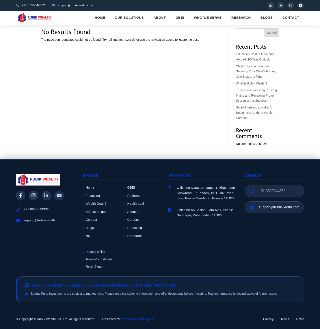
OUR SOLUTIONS (129, 17)
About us (132, 211)
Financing (91, 195)
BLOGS (266, 17)
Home (88, 187)
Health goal (134, 203)
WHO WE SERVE (208, 17)
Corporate (133, 236)
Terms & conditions (97, 259)
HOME (100, 17)
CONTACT (291, 17)
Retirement (133, 195)
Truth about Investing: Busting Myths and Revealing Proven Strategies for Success (256, 95)
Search (272, 33)
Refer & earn (93, 266)
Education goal (94, 211)
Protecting (133, 228)
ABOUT (160, 17)
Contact (89, 219)
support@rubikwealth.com (279, 207)
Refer (300, 319)
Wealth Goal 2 (94, 203)
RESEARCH (241, 17)
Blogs (88, 228)
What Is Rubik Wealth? (251, 83)
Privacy (268, 319)
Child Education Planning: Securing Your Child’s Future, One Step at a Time (256, 71)
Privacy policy (93, 252)
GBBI (179, 17)
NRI (86, 236)
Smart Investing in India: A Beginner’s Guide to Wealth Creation (254, 113)
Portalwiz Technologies (137, 319)
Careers (131, 219)
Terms (285, 319)
